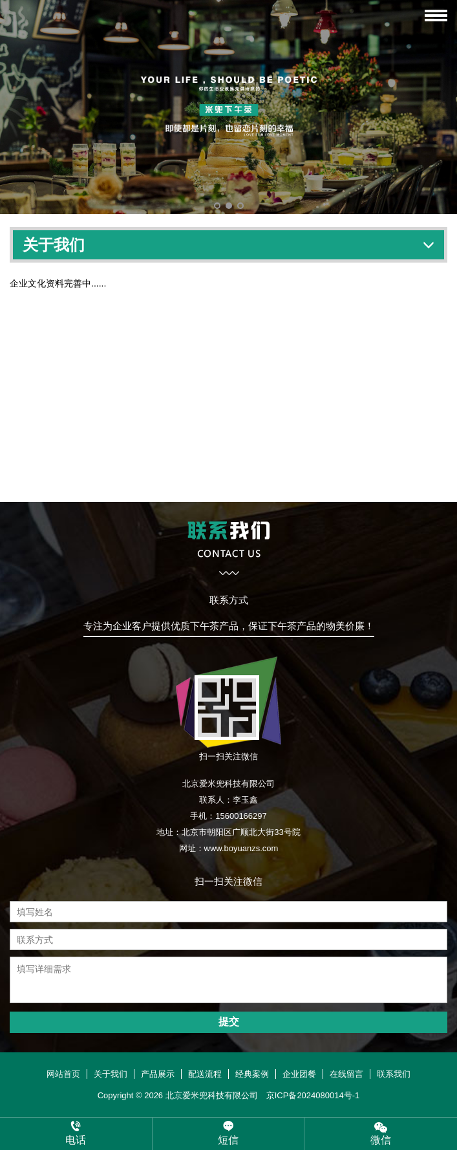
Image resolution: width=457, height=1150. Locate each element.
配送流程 (205, 1074)
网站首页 (63, 1074)
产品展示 (158, 1074)
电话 (76, 1133)
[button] (217, 205)
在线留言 (346, 1074)
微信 (380, 1132)
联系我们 (393, 1074)
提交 (228, 1021)
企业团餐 (299, 1074)
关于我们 (110, 1074)
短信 (228, 1133)
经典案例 (252, 1074)
